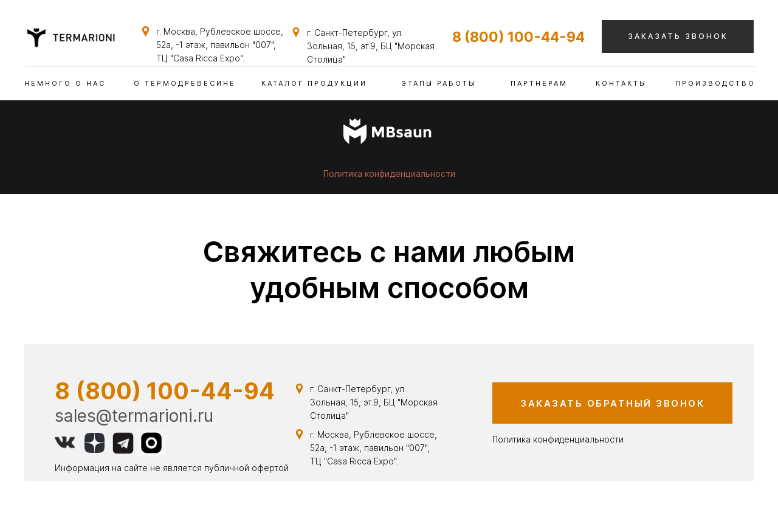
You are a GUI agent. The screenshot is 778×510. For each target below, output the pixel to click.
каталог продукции (314, 83)
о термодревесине (185, 83)
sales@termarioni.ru (134, 415)
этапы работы (438, 83)
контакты (621, 83)
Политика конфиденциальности (389, 173)
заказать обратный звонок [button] (612, 403)
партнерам (539, 83)
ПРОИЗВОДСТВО (715, 83)
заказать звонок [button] (678, 36)
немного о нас (65, 83)
